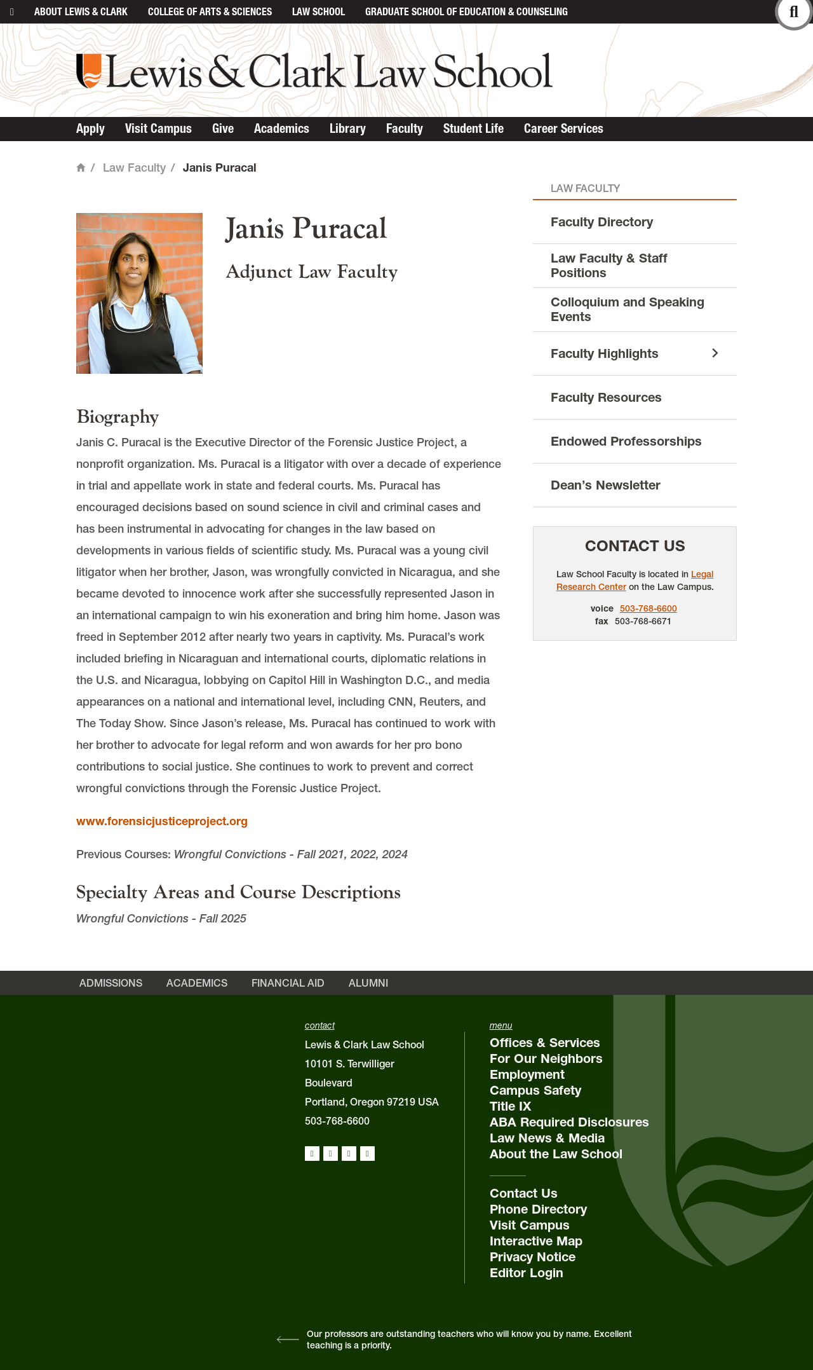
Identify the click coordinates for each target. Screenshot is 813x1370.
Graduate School (466, 11)
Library (348, 128)
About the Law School (556, 1153)
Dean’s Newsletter (606, 485)
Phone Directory (538, 1209)
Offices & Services (545, 1042)
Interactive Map (536, 1241)
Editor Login (526, 1272)
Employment (527, 1074)
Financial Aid (288, 983)
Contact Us (635, 546)
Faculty (404, 128)
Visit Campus (158, 128)
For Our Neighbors (546, 1058)
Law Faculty (134, 167)
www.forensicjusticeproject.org (162, 821)
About (81, 11)
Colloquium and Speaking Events (627, 309)
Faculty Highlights (605, 353)
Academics (281, 128)
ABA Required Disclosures (569, 1122)
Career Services (563, 128)
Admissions (110, 983)
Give (223, 128)
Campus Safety (535, 1090)
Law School (318, 11)
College (210, 11)
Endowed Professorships (626, 441)
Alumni (368, 983)
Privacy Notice (532, 1256)
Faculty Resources (606, 397)
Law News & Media (547, 1138)
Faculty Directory (602, 221)
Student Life (473, 128)
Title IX (510, 1106)
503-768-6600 (648, 608)
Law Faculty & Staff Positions (609, 265)
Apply (90, 128)
